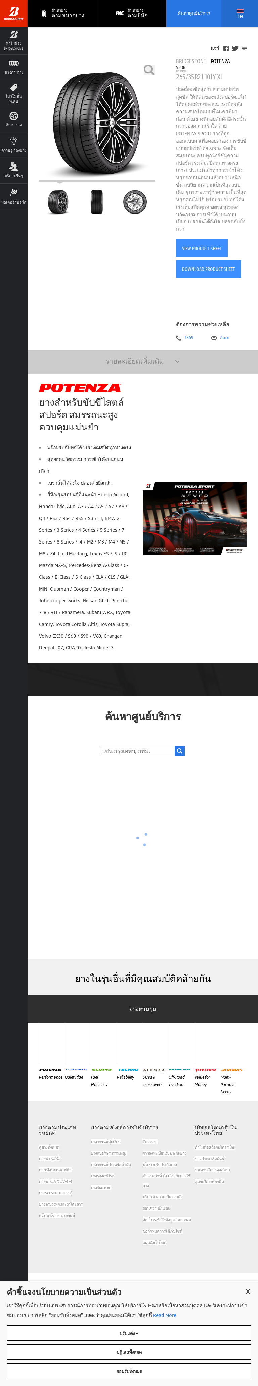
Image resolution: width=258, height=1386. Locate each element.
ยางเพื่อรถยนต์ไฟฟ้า (55, 1169)
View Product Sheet (202, 248)
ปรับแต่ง (129, 1333)
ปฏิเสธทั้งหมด (129, 1352)
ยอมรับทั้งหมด (129, 1371)
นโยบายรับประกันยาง (160, 1164)
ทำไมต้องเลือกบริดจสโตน (215, 1147)
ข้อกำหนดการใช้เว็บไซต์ (162, 1231)
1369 (189, 337)
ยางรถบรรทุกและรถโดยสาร (61, 1204)
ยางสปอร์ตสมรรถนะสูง (109, 1153)
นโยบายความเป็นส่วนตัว (162, 1196)
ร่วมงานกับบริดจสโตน (212, 1169)
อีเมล (224, 337)
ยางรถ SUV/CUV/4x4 (55, 1181)
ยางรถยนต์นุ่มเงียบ (106, 1141)
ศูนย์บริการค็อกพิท (209, 1181)
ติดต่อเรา (150, 1141)
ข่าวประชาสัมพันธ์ (209, 1158)
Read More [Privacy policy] (164, 1315)
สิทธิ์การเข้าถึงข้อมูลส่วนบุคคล (167, 1219)
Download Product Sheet (208, 269)
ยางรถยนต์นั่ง (49, 1158)
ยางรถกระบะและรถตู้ (55, 1192)
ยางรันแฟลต (101, 1187)
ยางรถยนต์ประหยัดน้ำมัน (111, 1164)
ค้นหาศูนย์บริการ (194, 13)
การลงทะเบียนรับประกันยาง (164, 1153)
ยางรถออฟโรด (102, 1175)
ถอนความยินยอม (156, 1208)
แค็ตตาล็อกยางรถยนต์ (57, 1215)
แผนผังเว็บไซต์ (154, 1242)
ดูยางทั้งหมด (49, 1147)
